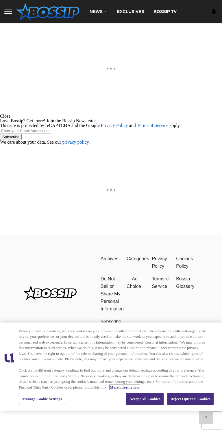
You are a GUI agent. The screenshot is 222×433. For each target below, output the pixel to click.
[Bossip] (50, 298)
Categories (138, 258)
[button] (111, 116)
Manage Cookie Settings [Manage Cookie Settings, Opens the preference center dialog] (42, 399)
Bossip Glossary (185, 282)
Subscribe (10, 137)
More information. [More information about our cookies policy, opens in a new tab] (125, 387)
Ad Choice (134, 282)
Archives (109, 258)
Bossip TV (165, 11)
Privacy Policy (114, 125)
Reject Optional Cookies (190, 399)
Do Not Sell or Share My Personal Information (112, 293)
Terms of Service (152, 125)
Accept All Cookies (145, 399)
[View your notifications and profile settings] (214, 11)
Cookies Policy (184, 262)
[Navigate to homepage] (47, 11)
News (96, 11)
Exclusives (130, 11)
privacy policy (75, 142)
